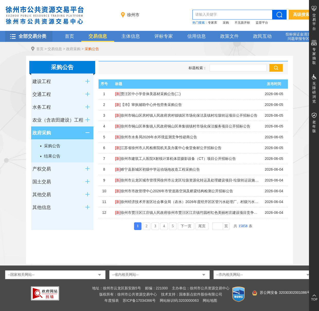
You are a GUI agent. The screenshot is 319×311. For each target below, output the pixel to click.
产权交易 (41, 168)
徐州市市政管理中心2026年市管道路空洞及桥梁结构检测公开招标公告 (174, 191)
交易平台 (314, 22)
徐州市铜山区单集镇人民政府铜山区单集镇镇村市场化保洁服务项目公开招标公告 (182, 126)
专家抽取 (314, 56)
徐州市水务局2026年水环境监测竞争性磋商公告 (156, 137)
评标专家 (163, 36)
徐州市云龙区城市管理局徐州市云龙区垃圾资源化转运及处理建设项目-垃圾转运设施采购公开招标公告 (187, 180)
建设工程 (41, 81)
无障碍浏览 (314, 92)
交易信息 (97, 36)
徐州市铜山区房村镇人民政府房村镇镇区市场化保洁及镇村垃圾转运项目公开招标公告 (186, 115)
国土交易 (41, 181)
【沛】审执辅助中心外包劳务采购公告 (148, 105)
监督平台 (262, 22)
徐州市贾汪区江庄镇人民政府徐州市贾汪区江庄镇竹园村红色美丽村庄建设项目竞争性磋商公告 (187, 213)
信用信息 (196, 36)
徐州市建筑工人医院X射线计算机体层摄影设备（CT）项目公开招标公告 (175, 159)
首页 (69, 36)
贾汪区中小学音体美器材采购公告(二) (148, 94)
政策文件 (229, 36)
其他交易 (41, 194)
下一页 (186, 226)
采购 (226, 22)
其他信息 (41, 207)
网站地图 (210, 300)
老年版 (314, 126)
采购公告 (92, 49)
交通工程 (41, 94)
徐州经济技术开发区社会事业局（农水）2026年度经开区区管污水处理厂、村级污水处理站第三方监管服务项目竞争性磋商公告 (187, 202)
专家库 (212, 22)
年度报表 (111, 300)
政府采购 (73, 49)
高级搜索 (301, 14)
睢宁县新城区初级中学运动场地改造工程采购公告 (157, 169)
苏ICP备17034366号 (139, 300)
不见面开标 (242, 22)
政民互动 (262, 36)
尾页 (202, 226)
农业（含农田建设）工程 (57, 120)
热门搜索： (200, 22)
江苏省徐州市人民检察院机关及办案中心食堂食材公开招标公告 (168, 148)
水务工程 (41, 107)
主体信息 (130, 36)
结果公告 (52, 156)
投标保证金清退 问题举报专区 (298, 36)
